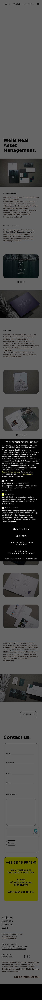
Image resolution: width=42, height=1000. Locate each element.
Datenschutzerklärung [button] (22, 558)
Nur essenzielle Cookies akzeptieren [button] (21, 543)
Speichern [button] (21, 535)
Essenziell (8, 480)
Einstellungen (27, 473)
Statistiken (8, 493)
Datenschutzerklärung (11, 471)
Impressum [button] (33, 558)
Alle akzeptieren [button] (21, 528)
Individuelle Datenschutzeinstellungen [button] (21, 551)
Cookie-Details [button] (9, 558)
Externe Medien (11, 507)
